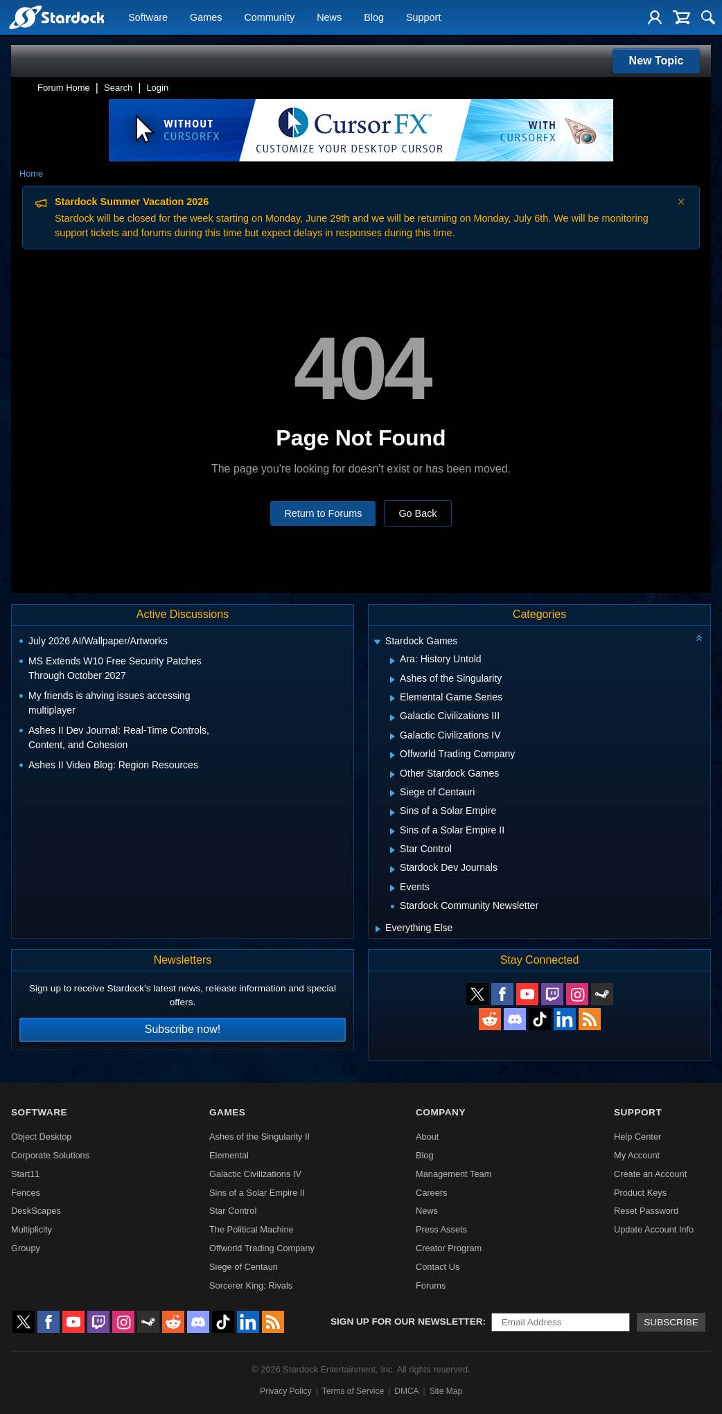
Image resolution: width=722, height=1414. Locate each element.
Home (31, 173)
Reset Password (646, 1210)
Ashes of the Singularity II (259, 1136)
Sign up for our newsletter (407, 1321)
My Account (637, 1155)
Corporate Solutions (50, 1155)
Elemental (229, 1155)
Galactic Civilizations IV (255, 1174)
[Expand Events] (392, 888)
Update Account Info (654, 1229)
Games (206, 18)
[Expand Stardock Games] (377, 642)
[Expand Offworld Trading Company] (392, 755)
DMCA (406, 1391)
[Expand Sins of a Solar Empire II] (392, 831)
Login (157, 87)
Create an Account (650, 1174)
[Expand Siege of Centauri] (392, 793)
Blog (374, 18)
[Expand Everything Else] (378, 929)
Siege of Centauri (243, 1267)
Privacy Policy (286, 1391)
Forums (431, 1285)
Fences (25, 1192)
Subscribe (671, 1322)
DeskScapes (36, 1210)
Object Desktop (41, 1136)
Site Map (446, 1391)
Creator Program (449, 1248)
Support (423, 18)
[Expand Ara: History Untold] (392, 660)
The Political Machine (251, 1229)
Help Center (637, 1136)
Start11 (25, 1174)
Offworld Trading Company (262, 1248)
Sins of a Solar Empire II (257, 1192)
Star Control (232, 1210)
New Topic (656, 61)
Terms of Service (353, 1391)
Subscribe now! (182, 1029)
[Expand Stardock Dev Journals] (392, 869)
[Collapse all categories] (699, 638)
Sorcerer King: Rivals (250, 1285)
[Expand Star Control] (392, 850)
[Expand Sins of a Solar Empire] (392, 812)
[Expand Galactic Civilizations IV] (392, 736)
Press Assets (441, 1229)
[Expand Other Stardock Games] (392, 774)
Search (118, 87)
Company (441, 1112)
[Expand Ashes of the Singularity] (392, 679)
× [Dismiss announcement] (681, 202)
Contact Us (437, 1267)
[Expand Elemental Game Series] (392, 698)
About (427, 1136)
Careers (432, 1192)
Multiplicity (31, 1229)
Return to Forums (323, 513)
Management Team (453, 1174)
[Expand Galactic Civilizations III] (392, 717)
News (329, 18)
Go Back (417, 513)
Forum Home (63, 87)
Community (269, 18)
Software (148, 18)
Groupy (25, 1248)
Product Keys (640, 1192)
